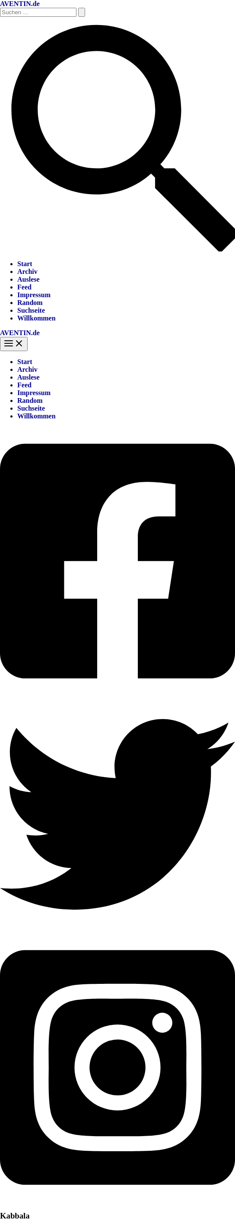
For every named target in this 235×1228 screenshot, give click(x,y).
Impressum (34, 294)
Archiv (27, 271)
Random (30, 302)
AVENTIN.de (20, 3)
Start (24, 263)
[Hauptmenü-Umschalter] (14, 344)
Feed (24, 287)
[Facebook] (117, 693)
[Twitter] (117, 929)
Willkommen (36, 318)
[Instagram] (117, 1199)
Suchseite (31, 310)
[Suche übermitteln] (81, 12)
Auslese (28, 279)
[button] (117, 249)
